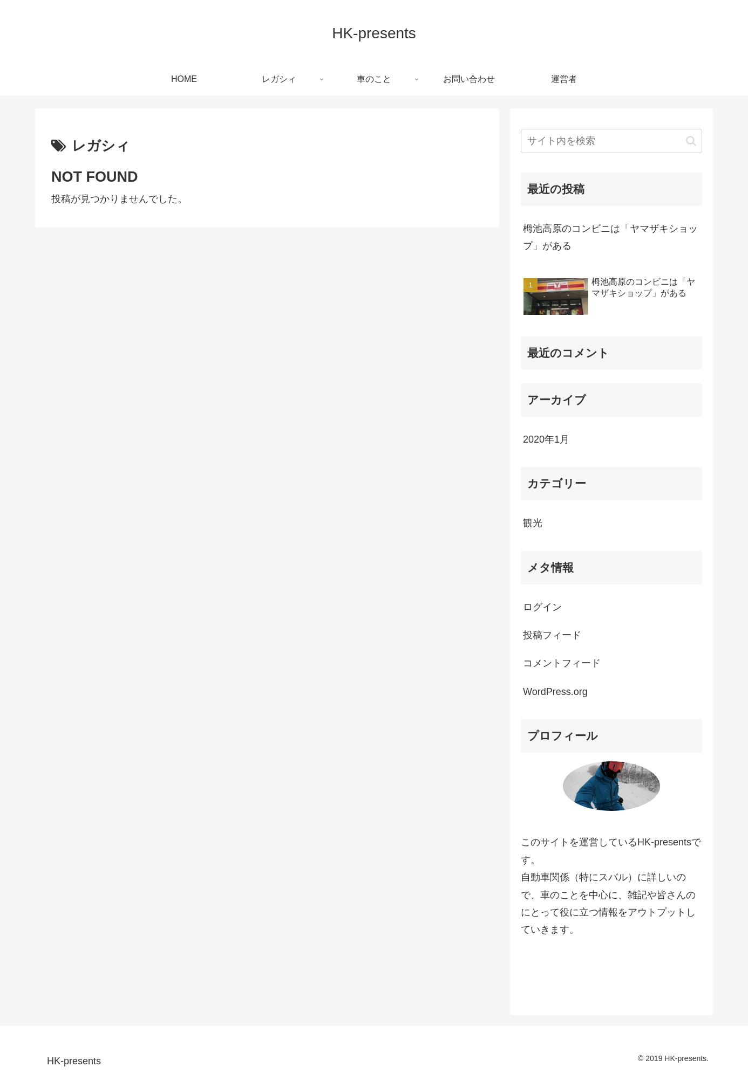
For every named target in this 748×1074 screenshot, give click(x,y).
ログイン (542, 607)
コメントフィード (562, 663)
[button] (691, 141)
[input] (611, 141)
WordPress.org (555, 691)
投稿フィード (552, 635)
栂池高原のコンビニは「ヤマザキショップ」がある (610, 237)
